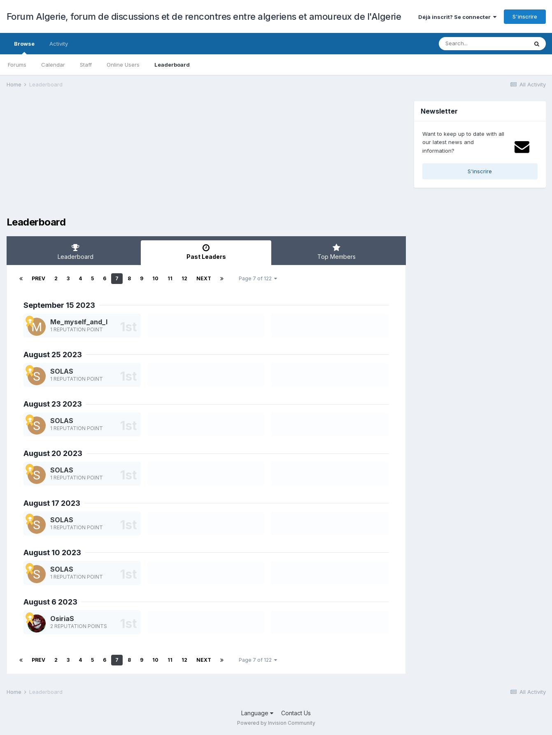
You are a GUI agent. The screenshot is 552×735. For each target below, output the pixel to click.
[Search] (483, 43)
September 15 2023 (59, 305)
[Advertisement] (156, 158)
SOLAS (61, 371)
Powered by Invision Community (276, 723)
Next (203, 278)
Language (257, 712)
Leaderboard (172, 64)
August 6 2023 (50, 602)
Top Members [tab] (336, 252)
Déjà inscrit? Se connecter (457, 17)
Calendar (53, 64)
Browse (24, 47)
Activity (58, 43)
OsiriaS (62, 618)
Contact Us (296, 712)
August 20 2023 (52, 453)
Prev (38, 278)
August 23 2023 (52, 404)
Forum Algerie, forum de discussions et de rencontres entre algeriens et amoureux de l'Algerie (204, 16)
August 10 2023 (52, 552)
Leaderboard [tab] (76, 252)
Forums (17, 64)
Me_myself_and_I (78, 322)
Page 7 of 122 (258, 278)
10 (155, 278)
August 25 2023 (52, 354)
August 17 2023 (51, 503)
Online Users (123, 64)
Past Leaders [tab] (206, 252)
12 (184, 278)
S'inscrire (524, 16)
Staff (86, 64)
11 (170, 278)
